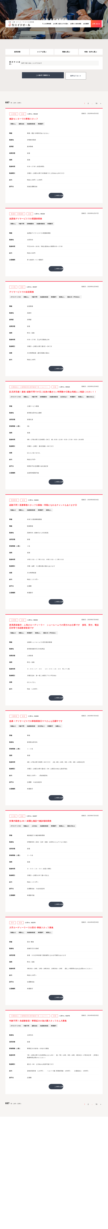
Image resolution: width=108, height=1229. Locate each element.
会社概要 (87, 28)
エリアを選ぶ (41, 52)
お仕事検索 (47, 28)
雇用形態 (17, 52)
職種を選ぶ (66, 52)
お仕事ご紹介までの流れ (61, 28)
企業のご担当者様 (76, 28)
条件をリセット (71, 76)
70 (96, 103)
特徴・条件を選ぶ (90, 52)
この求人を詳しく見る (70, 195)
